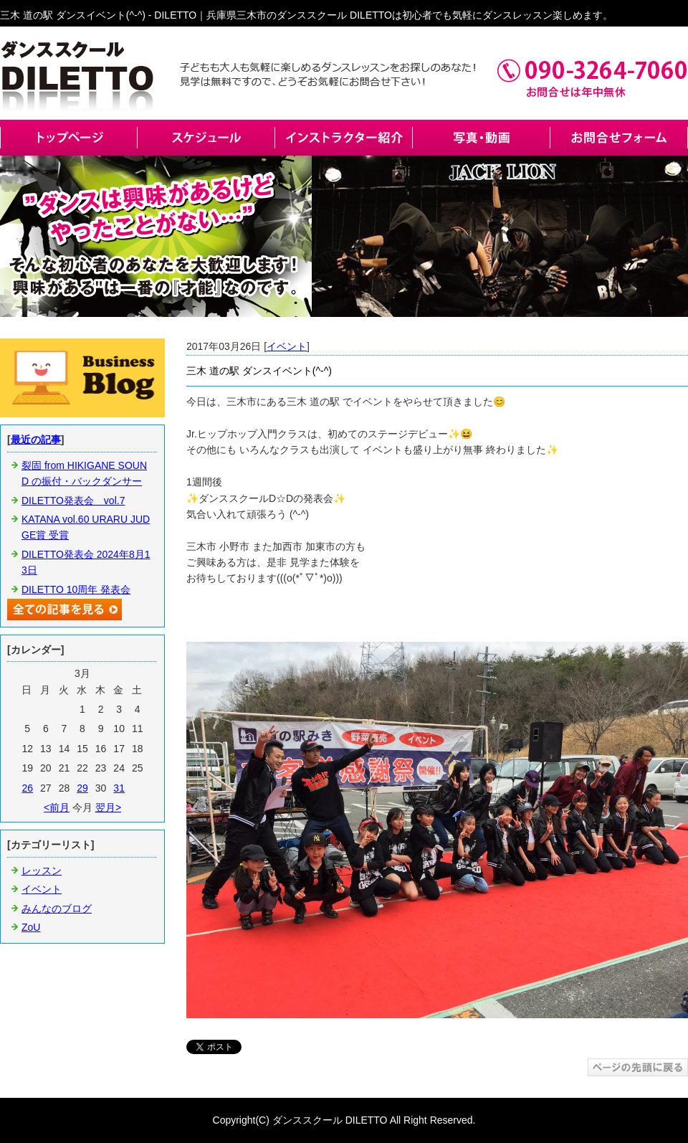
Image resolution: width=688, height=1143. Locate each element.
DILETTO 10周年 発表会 (76, 589)
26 (27, 788)
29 (82, 788)
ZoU (31, 927)
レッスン (42, 870)
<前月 (57, 807)
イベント (287, 346)
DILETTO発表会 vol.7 (73, 500)
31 (119, 788)
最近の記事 (36, 439)
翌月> (108, 807)
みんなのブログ (57, 908)
